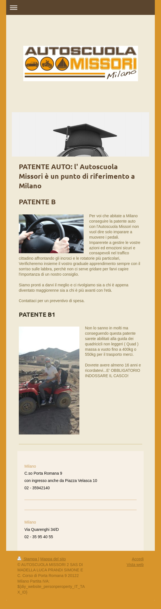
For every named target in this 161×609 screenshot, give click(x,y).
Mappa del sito (53, 559)
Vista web (135, 564)
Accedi (138, 559)
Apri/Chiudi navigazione (80, 7)
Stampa (27, 559)
